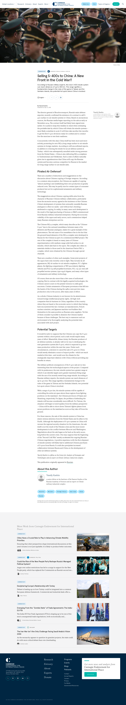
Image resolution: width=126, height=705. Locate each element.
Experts (40, 4)
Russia (41, 496)
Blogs (66, 666)
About (35, 4)
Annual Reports (69, 676)
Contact (66, 674)
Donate (116, 4)
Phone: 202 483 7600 (12, 674)
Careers (66, 678)
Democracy (86, 4)
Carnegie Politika (35, 557)
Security (41, 491)
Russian (70, 462)
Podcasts (67, 669)
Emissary (28, 4)
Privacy (66, 681)
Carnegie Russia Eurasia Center (60, 71)
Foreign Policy (61, 491)
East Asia (73, 491)
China (81, 491)
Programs (68, 659)
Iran (94, 4)
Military (50, 491)
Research (21, 4)
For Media (67, 683)
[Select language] (41, 97)
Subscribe (90, 674)
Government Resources (71, 685)
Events (67, 663)
